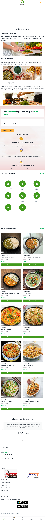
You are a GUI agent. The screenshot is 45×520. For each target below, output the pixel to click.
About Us (3, 468)
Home (4, 518)
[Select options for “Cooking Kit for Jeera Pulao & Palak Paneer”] (11, 264)
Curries (22, 211)
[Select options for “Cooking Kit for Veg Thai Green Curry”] (33, 301)
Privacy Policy (4, 485)
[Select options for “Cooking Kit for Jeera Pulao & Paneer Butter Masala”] (11, 301)
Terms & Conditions (5, 482)
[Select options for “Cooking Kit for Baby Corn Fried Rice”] (11, 409)
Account (40, 518)
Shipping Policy (4, 490)
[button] (2, 430)
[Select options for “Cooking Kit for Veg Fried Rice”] (33, 337)
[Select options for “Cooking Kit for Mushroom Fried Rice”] (33, 373)
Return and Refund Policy (7, 487)
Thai (37, 200)
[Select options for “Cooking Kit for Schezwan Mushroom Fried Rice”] (33, 409)
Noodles (36, 188)
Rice (8, 211)
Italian (22, 200)
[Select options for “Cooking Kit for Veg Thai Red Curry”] (11, 337)
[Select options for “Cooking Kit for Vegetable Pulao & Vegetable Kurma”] (33, 264)
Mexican (8, 200)
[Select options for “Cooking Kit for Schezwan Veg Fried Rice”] (11, 373)
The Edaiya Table (8, 188)
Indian (22, 188)
